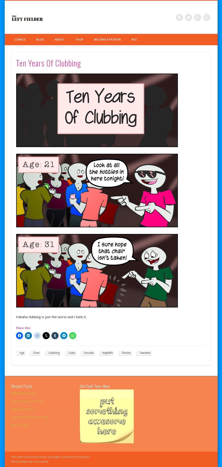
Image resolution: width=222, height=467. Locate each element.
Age (22, 353)
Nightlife (107, 353)
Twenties (145, 353)
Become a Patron (107, 39)
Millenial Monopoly (23, 393)
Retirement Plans (22, 409)
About (60, 39)
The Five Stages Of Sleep (27, 401)
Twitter (188, 17)
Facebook (179, 17)
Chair (36, 353)
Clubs (71, 353)
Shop (79, 39)
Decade (89, 353)
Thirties (126, 353)
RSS (134, 39)
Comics (20, 39)
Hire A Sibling (20, 425)
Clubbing (54, 353)
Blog (40, 39)
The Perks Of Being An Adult (29, 417)
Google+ (197, 17)
